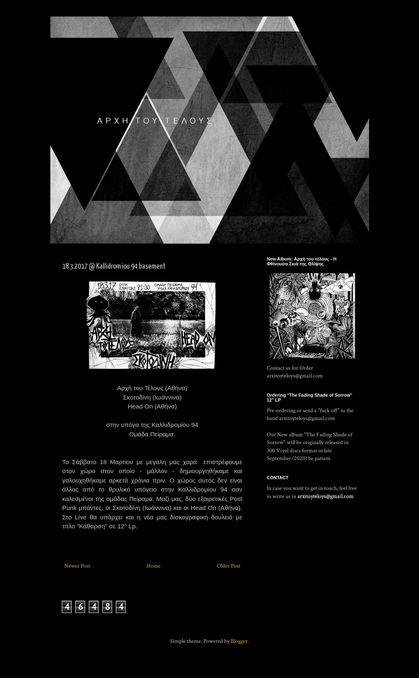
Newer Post (77, 566)
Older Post (228, 566)
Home (153, 566)
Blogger (239, 641)
